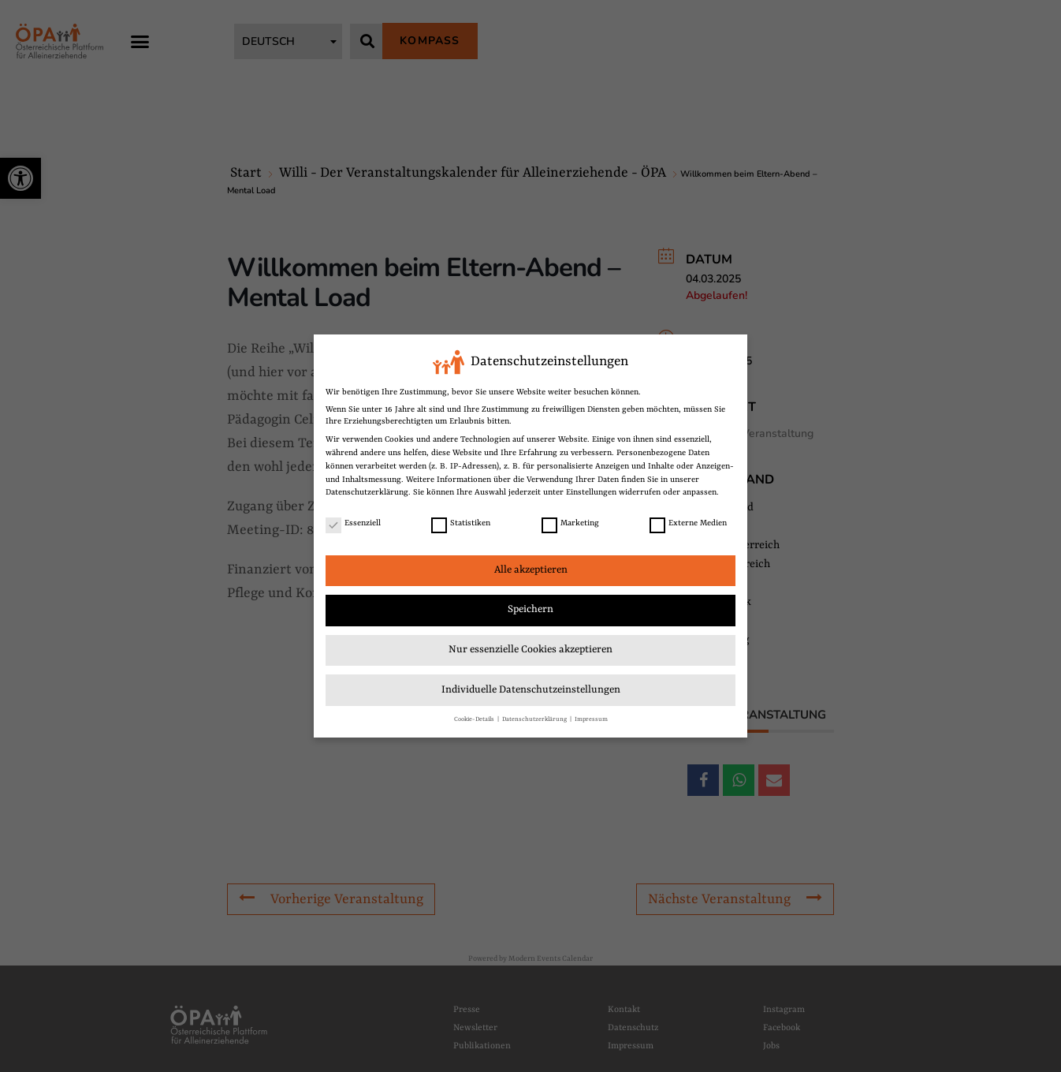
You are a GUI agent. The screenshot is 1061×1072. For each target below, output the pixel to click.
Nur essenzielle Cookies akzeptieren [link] (530, 650)
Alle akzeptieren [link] (531, 570)
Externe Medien (688, 523)
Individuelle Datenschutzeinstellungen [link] (530, 690)
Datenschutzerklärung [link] (367, 492)
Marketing (570, 523)
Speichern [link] (530, 609)
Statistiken (460, 523)
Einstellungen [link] (591, 492)
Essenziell (353, 523)
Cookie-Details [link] (475, 719)
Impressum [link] (591, 719)
